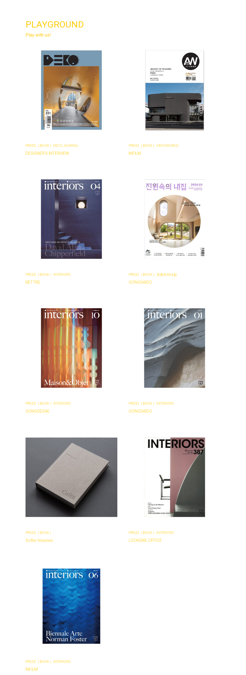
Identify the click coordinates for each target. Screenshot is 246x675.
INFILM (135, 153)
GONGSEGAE (38, 411)
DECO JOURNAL (66, 146)
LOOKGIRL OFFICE (145, 540)
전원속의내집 (166, 275)
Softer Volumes (39, 540)
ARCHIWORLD (167, 146)
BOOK (44, 146)
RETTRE (33, 282)
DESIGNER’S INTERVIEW (47, 153)
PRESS (31, 146)
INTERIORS (62, 275)
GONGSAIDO (140, 282)
